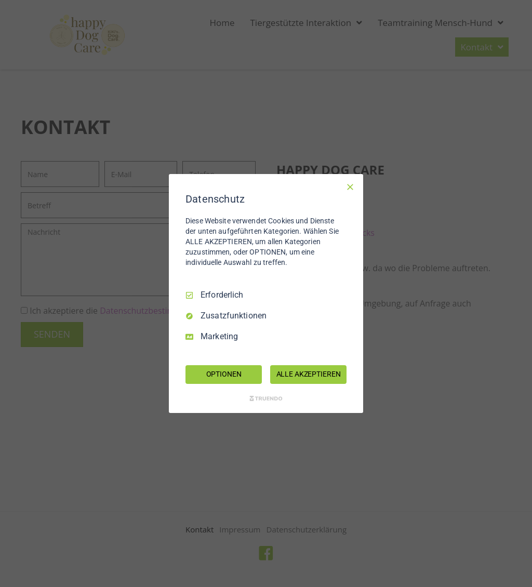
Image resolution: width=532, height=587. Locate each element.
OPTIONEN (224, 374)
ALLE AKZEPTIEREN (308, 374)
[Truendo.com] (266, 398)
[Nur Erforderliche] (350, 187)
